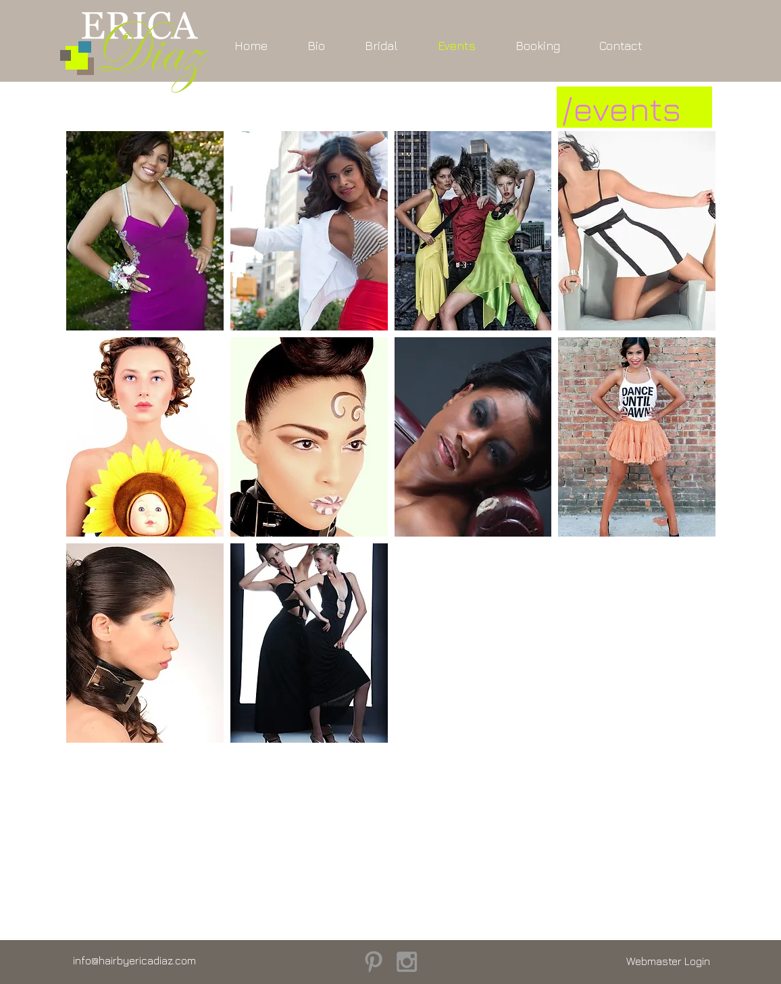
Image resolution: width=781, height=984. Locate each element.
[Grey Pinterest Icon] (373, 962)
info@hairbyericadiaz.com (134, 960)
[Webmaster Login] (668, 961)
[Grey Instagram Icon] (407, 962)
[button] (145, 230)
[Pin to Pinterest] (89, 317)
